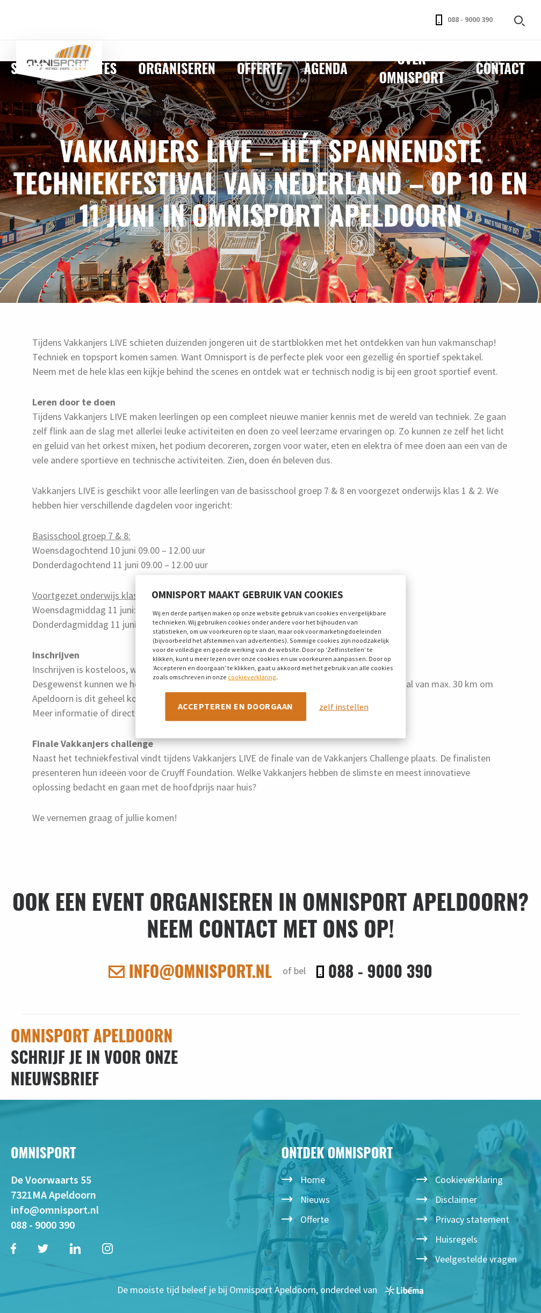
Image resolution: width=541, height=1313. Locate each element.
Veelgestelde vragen (476, 1259)
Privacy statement (472, 1219)
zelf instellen (344, 706)
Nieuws (315, 1199)
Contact (500, 68)
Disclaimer (456, 1199)
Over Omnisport (411, 67)
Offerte (260, 68)
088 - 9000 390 (464, 19)
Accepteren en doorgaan (235, 706)
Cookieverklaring (469, 1179)
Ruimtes (93, 68)
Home (312, 1179)
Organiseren (176, 68)
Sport (29, 68)
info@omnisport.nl (190, 971)
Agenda (325, 68)
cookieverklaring (252, 677)
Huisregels (456, 1239)
